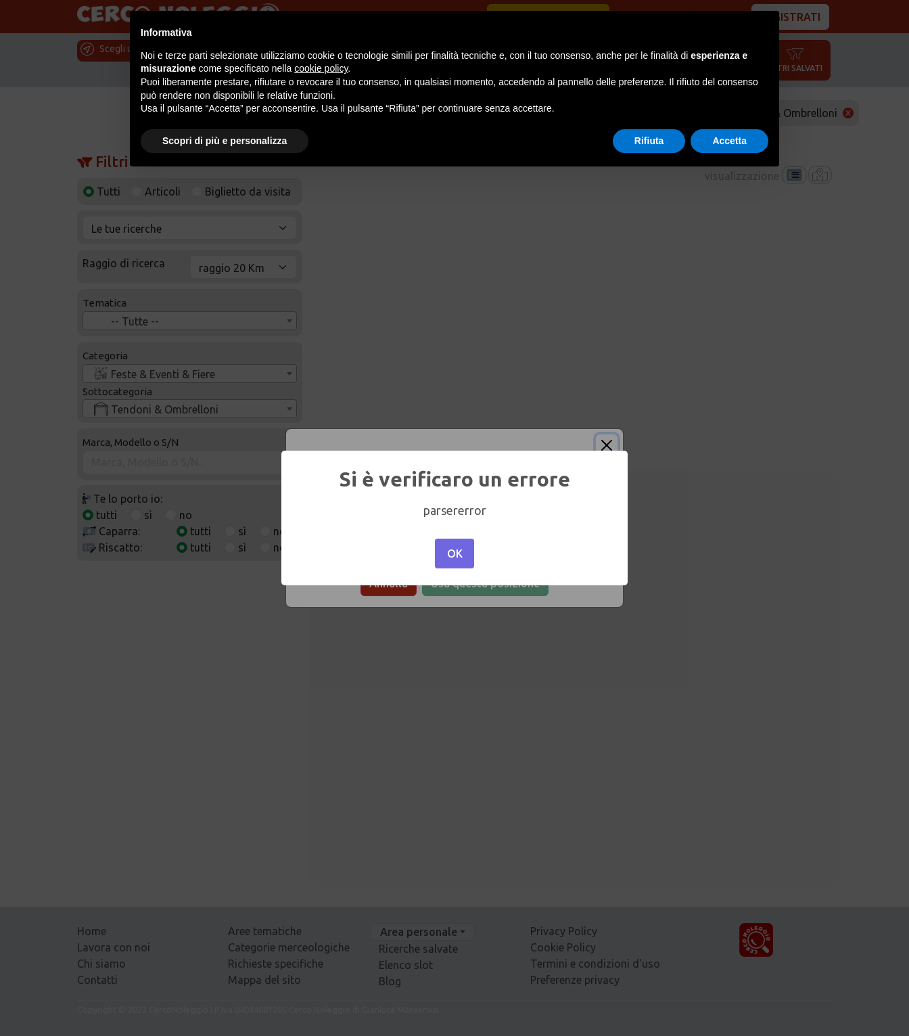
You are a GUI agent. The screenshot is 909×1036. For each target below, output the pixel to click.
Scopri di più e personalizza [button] (224, 140)
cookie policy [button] (321, 68)
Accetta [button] (729, 140)
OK (455, 553)
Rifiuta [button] (649, 140)
